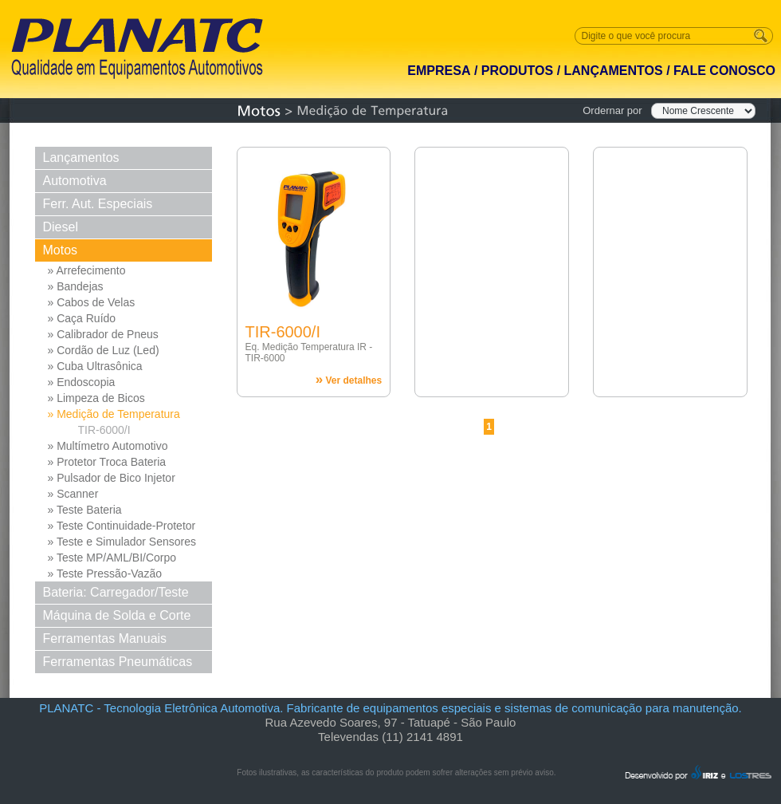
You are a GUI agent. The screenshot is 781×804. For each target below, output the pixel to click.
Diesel (60, 227)
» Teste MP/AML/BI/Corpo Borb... (112, 558)
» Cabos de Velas (91, 302)
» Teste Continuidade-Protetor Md (122, 526)
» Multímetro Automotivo (108, 445)
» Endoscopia (82, 382)
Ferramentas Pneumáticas (118, 661)
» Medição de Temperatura (114, 414)
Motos (60, 250)
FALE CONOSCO (724, 70)
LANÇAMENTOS (613, 70)
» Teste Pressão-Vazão (105, 573)
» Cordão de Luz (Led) (103, 350)
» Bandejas (76, 286)
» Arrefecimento (87, 270)
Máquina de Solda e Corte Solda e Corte (117, 618)
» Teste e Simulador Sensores (122, 541)
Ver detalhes (349, 379)
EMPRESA (438, 70)
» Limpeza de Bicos (96, 398)
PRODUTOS (517, 70)
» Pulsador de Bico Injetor (111, 477)
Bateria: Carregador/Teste (116, 592)
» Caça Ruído (82, 318)
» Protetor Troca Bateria (107, 461)
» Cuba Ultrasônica (95, 366)
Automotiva (75, 180)
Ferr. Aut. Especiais (98, 204)
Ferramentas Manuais (105, 638)
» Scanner (73, 493)
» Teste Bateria (85, 509)
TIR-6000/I (104, 430)
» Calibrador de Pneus (103, 334)
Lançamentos (81, 157)
